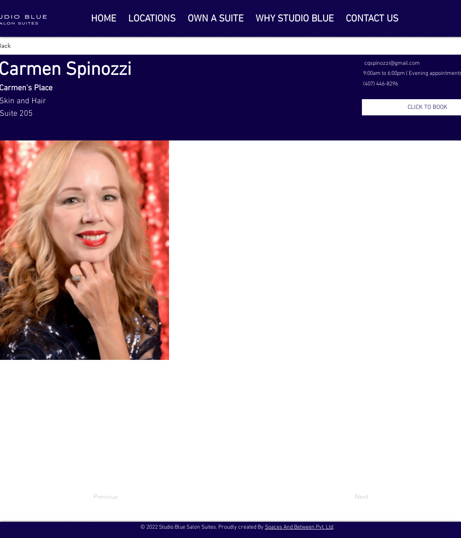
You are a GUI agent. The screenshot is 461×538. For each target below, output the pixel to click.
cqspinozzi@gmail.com (392, 63)
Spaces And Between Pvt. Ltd (299, 527)
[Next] (348, 497)
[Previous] (120, 497)
